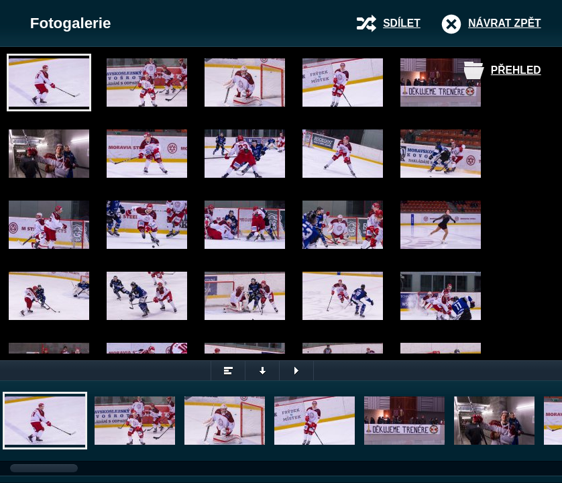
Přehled (516, 70)
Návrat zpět (504, 23)
